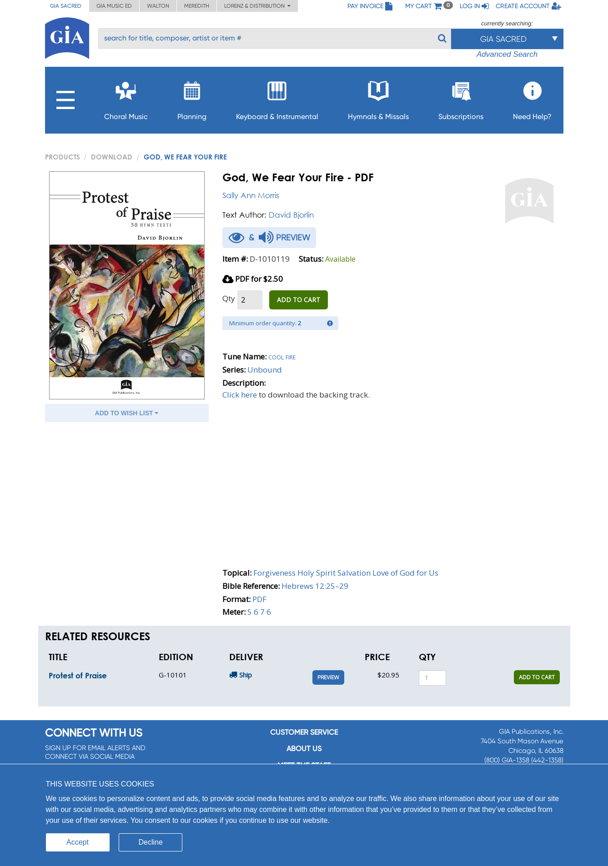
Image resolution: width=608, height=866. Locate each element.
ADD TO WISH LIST (127, 413)
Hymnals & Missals (378, 98)
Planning (191, 98)
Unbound (264, 369)
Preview (328, 677)
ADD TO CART (298, 299)
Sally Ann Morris (250, 195)
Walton (158, 6)
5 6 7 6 (259, 612)
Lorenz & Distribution (257, 6)
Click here (239, 394)
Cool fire (282, 356)
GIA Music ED (114, 6)
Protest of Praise (78, 675)
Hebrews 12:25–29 (314, 586)
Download (111, 157)
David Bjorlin (291, 214)
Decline (151, 842)
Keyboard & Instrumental (277, 98)
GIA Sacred (65, 6)
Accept (77, 842)
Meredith (196, 6)
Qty (228, 298)
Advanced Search (507, 54)
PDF (259, 599)
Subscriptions (460, 98)
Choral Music (126, 98)
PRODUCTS (62, 157)
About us (304, 748)
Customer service (304, 732)
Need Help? (532, 98)
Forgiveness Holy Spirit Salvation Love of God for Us (345, 572)
